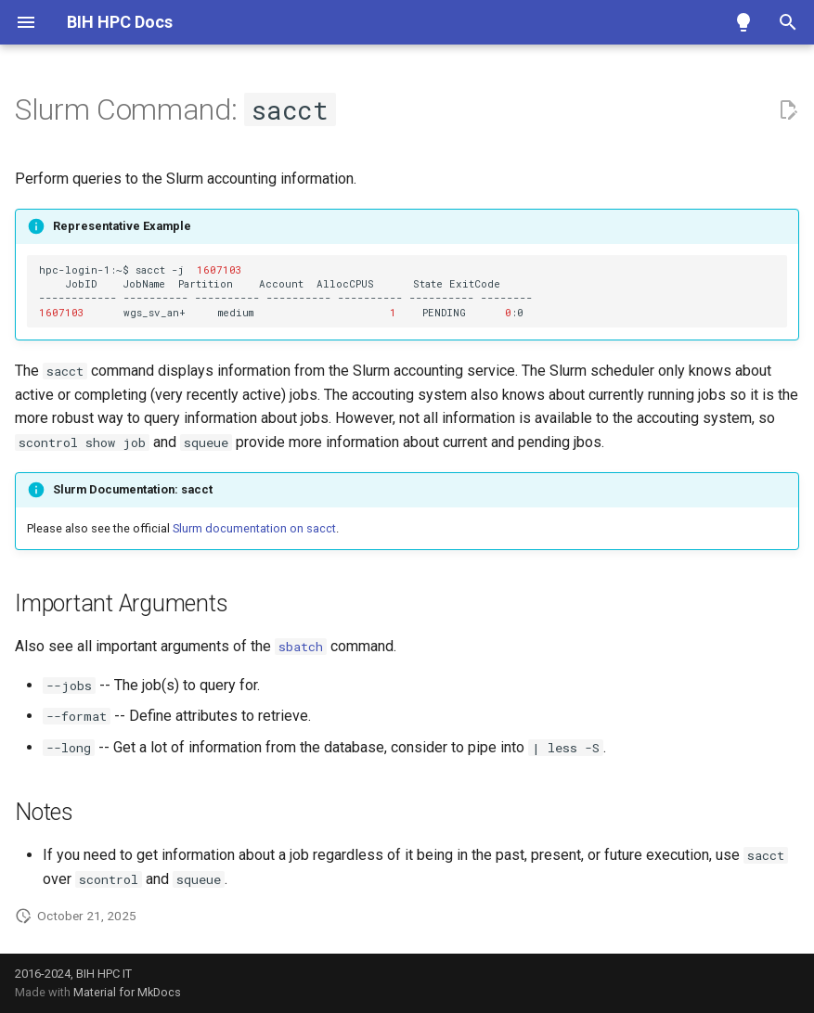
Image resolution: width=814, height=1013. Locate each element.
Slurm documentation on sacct (254, 528)
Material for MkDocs (127, 992)
